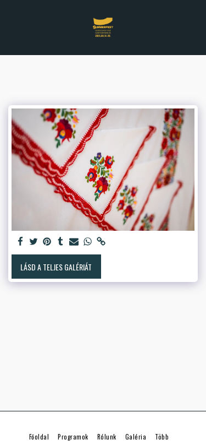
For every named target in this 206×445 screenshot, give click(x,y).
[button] (12, 27)
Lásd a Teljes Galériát (56, 267)
